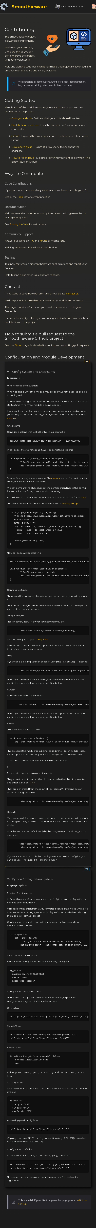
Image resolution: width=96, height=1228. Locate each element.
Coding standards (21, 118)
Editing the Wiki (19, 224)
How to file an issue (22, 157)
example (12, 418)
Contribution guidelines (24, 125)
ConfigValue (41, 639)
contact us (72, 293)
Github (15, 136)
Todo (20, 197)
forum (43, 240)
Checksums (53, 478)
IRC (32, 240)
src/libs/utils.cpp (70, 503)
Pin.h (32, 782)
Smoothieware (29, 6)
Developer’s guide (21, 146)
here (83, 497)
